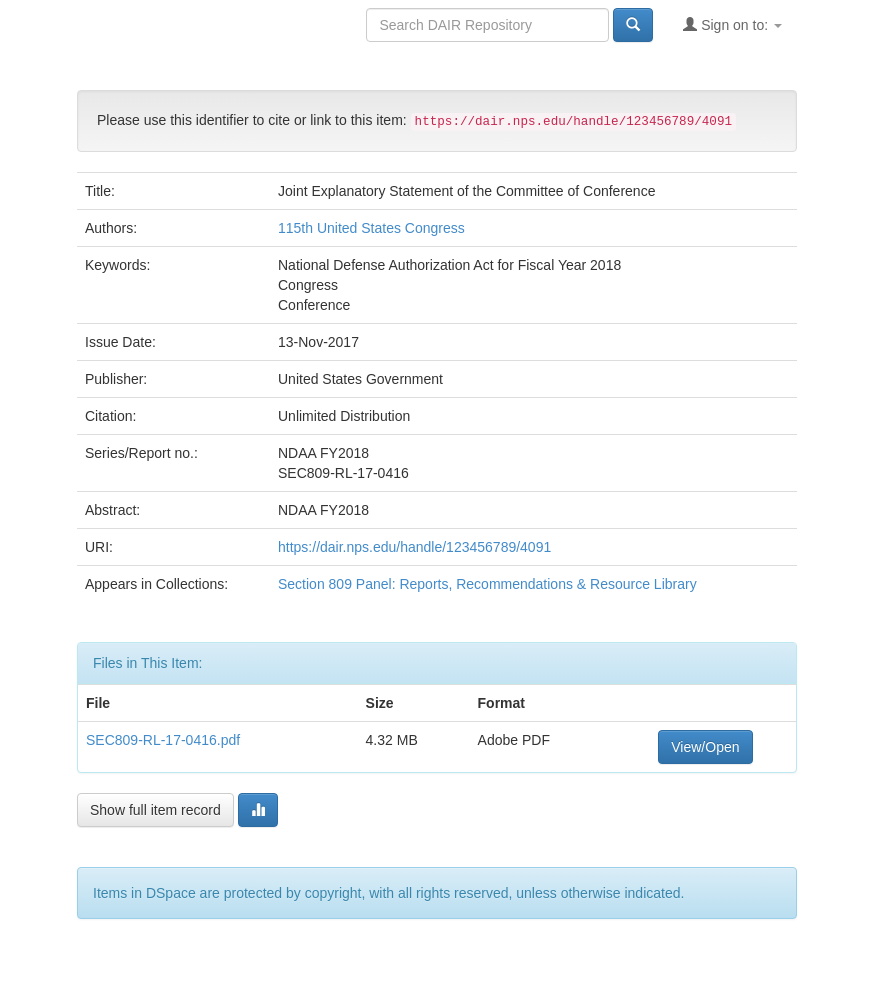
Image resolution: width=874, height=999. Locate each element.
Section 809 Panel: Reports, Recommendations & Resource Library (487, 584)
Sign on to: (732, 24)
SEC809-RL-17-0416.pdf (163, 740)
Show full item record (155, 810)
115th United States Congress (371, 228)
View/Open (705, 747)
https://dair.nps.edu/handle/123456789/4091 (414, 547)
